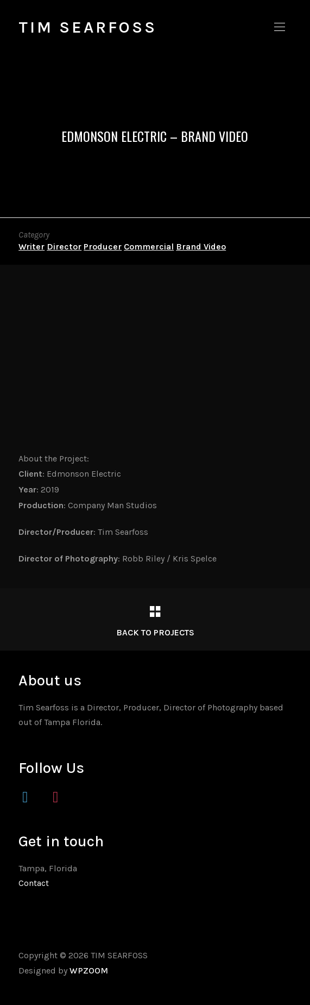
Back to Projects (155, 632)
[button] (280, 27)
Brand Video (201, 246)
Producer (103, 246)
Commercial (149, 246)
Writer (31, 246)
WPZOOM (88, 970)
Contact (33, 883)
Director (64, 246)
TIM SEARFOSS (87, 27)
